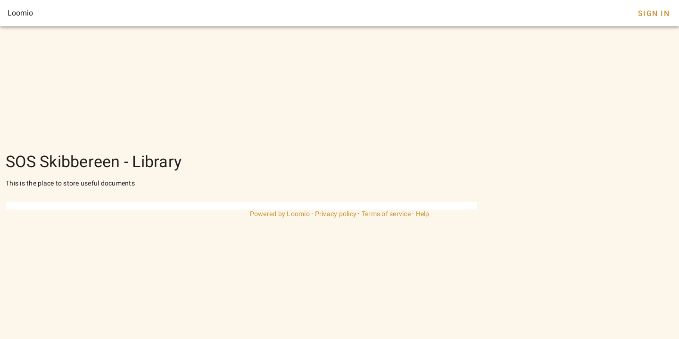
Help (423, 214)
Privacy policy (336, 214)
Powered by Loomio (280, 214)
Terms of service (386, 214)
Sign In (654, 13)
